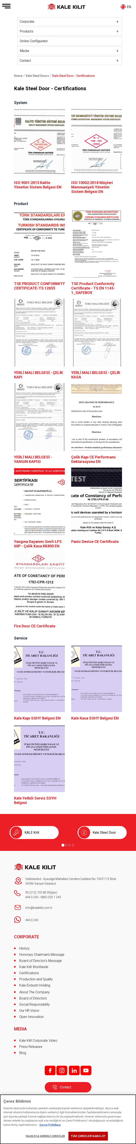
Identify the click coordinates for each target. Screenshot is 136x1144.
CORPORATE (26, 937)
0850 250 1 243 (50, 897)
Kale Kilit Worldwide (33, 967)
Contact (25, 61)
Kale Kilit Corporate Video (38, 1041)
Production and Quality (36, 979)
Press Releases (30, 1047)
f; (50, 1070)
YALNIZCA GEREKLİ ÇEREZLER (45, 1136)
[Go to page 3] (70, 845)
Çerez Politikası (50, 1124)
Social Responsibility (34, 1004)
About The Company (34, 992)
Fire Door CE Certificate (34, 626)
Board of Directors (33, 998)
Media (24, 51)
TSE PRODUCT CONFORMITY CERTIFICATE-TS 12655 (39, 285)
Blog (22, 1053)
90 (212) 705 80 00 (37, 892)
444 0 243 (31, 897)
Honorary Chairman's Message (41, 955)
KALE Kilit (32, 833)
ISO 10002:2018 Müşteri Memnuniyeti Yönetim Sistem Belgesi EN (92, 187)
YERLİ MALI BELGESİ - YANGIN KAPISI (33, 459)
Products (26, 31)
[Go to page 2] (66, 845)
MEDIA (20, 1029)
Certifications (29, 973)
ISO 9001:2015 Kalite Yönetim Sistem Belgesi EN (37, 184)
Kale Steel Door (104, 833)
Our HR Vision (29, 1011)
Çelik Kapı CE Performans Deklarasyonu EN (93, 459)
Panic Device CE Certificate (95, 541)
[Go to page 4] (73, 845)
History (24, 948)
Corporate (27, 22)
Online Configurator (34, 41)
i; (62, 1070)
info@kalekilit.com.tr (38, 907)
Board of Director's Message (40, 961)
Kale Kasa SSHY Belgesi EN (95, 718)
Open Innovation (31, 1017)
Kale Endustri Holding (34, 985)
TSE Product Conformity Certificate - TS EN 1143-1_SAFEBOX (93, 288)
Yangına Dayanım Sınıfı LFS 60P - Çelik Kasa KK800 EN (38, 543)
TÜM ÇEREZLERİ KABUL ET (88, 1136)
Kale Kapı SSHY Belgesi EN (37, 718)
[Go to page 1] (62, 845)
